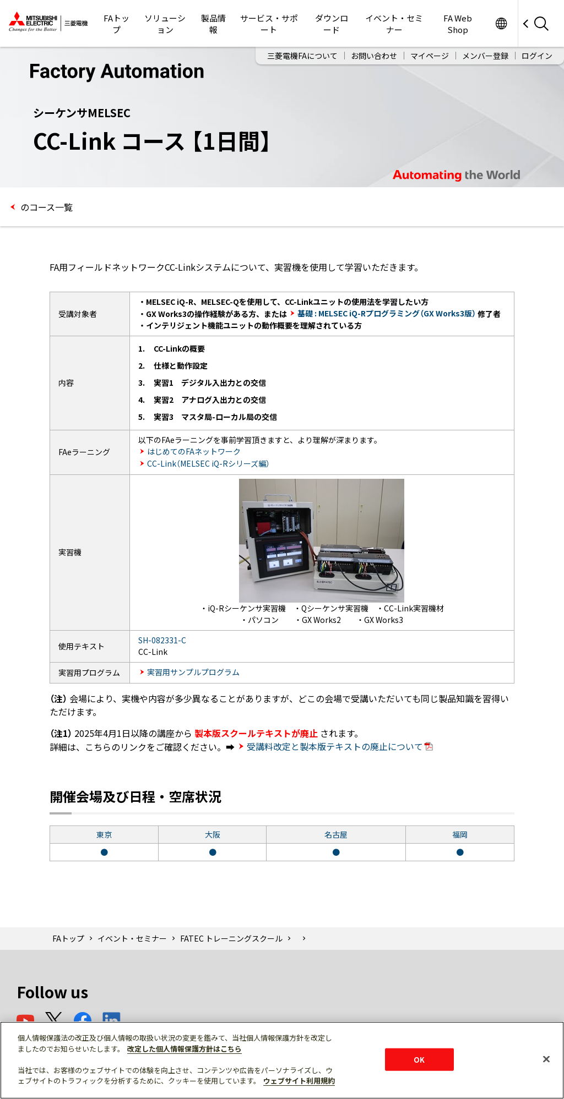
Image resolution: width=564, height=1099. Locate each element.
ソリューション (165, 23)
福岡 (460, 834)
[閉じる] (546, 1059)
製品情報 (213, 23)
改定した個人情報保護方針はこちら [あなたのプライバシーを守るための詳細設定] (184, 1048)
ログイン (537, 55)
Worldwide (501, 23)
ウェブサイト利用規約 (299, 1080)
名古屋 (336, 834)
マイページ (429, 55)
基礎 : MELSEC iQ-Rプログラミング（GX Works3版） (386, 313)
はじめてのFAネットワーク (194, 451)
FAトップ (116, 23)
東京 (104, 834)
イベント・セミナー (394, 23)
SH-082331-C (162, 640)
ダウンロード (331, 23)
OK (419, 1059)
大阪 (212, 834)
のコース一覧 (45, 207)
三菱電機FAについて (302, 55)
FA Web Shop (457, 23)
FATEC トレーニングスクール (231, 938)
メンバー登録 (485, 55)
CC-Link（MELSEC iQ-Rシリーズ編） (208, 463)
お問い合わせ (374, 55)
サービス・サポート (269, 23)
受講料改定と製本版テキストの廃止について (340, 746)
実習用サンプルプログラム (193, 671)
